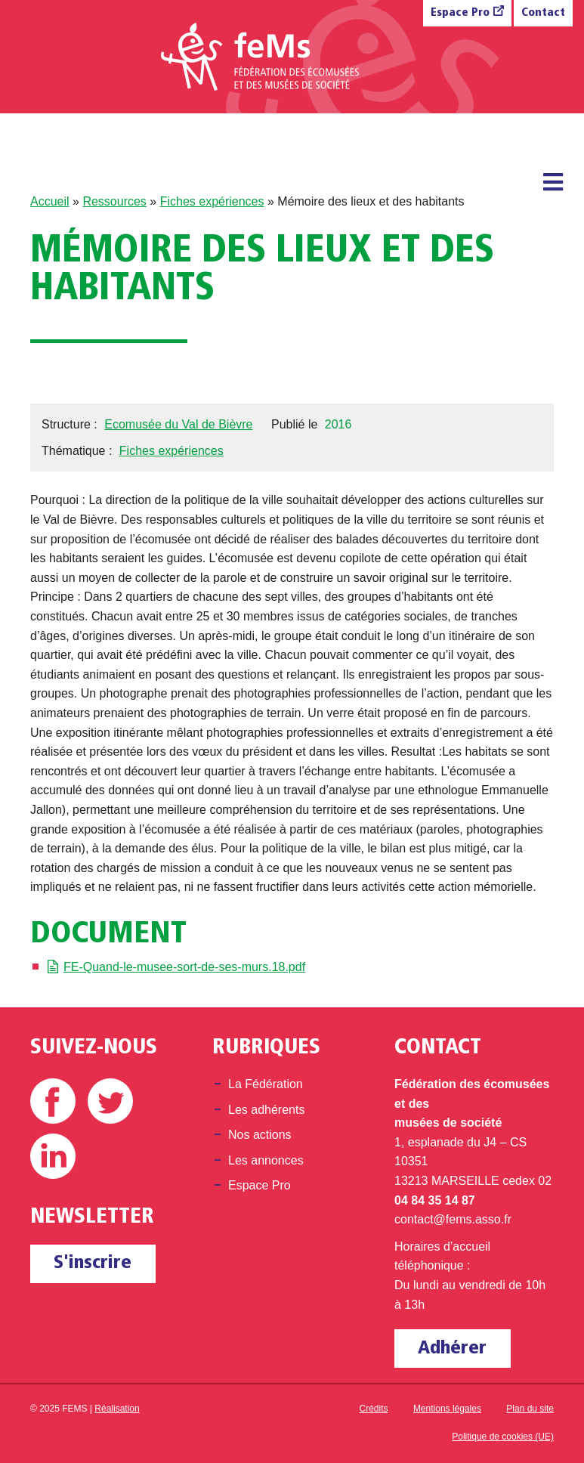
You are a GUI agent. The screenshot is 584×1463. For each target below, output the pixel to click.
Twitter (110, 1101)
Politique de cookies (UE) (503, 1436)
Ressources (114, 201)
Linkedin (53, 1156)
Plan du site (530, 1408)
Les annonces (266, 1160)
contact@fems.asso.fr (452, 1219)
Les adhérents (266, 1109)
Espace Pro (460, 13)
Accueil (50, 201)
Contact (543, 13)
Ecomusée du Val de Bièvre (178, 424)
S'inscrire (92, 1263)
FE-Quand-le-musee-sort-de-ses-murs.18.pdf (184, 966)
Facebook (53, 1101)
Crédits (374, 1408)
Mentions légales (447, 1408)
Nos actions (260, 1134)
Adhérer (452, 1348)
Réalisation (116, 1408)
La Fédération (265, 1084)
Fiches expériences (212, 201)
